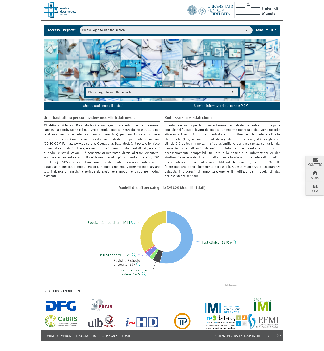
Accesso (54, 30)
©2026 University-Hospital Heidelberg (244, 336)
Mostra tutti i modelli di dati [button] (103, 106)
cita (315, 188)
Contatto (51, 336)
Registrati (69, 30)
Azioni (260, 30)
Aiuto (315, 175)
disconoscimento (90, 336)
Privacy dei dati (118, 336)
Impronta (67, 336)
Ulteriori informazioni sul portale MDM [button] (221, 106)
